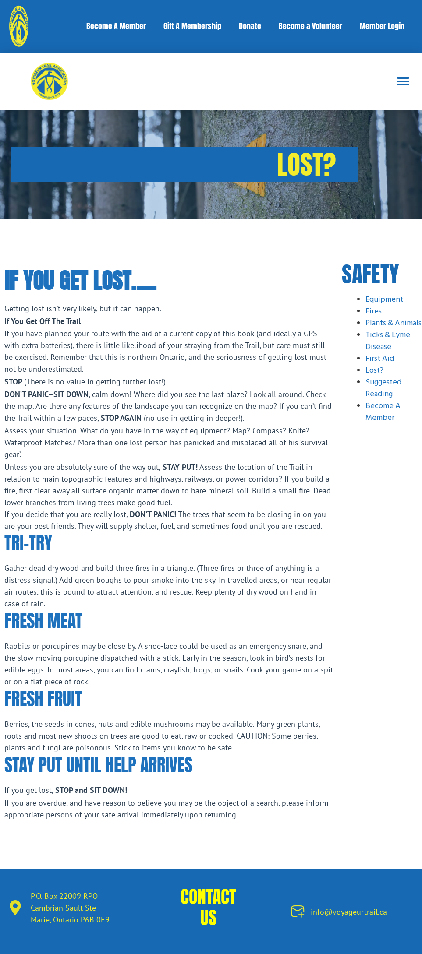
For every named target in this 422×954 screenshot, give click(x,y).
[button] (403, 81)
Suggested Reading (383, 388)
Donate (250, 26)
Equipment (384, 299)
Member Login (382, 26)
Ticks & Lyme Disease (387, 341)
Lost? (374, 370)
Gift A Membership (192, 26)
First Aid (379, 358)
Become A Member (116, 26)
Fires (373, 311)
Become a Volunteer (310, 26)
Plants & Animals (393, 323)
